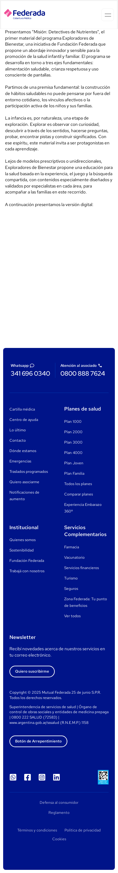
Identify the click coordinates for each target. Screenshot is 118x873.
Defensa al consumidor (59, 802)
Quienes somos (22, 539)
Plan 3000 (73, 442)
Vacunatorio (74, 557)
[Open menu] (107, 14)
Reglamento (59, 812)
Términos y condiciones (37, 830)
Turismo (71, 578)
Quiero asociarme (24, 481)
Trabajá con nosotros (26, 571)
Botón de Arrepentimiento (38, 741)
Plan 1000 (72, 421)
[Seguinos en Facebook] (27, 777)
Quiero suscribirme (32, 671)
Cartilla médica (22, 409)
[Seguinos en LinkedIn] (56, 777)
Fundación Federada (26, 560)
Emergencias (20, 461)
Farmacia (71, 547)
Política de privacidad (83, 830)
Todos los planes (78, 483)
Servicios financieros (81, 567)
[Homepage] (24, 15)
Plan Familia (74, 473)
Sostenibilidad (21, 550)
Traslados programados (28, 471)
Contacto (17, 440)
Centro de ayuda (23, 419)
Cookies (59, 839)
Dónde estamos (22, 450)
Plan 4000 (73, 452)
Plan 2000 (73, 431)
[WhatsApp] (12, 777)
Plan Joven (73, 463)
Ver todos (72, 615)
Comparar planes (78, 494)
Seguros (71, 588)
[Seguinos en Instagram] (41, 777)
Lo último (17, 430)
